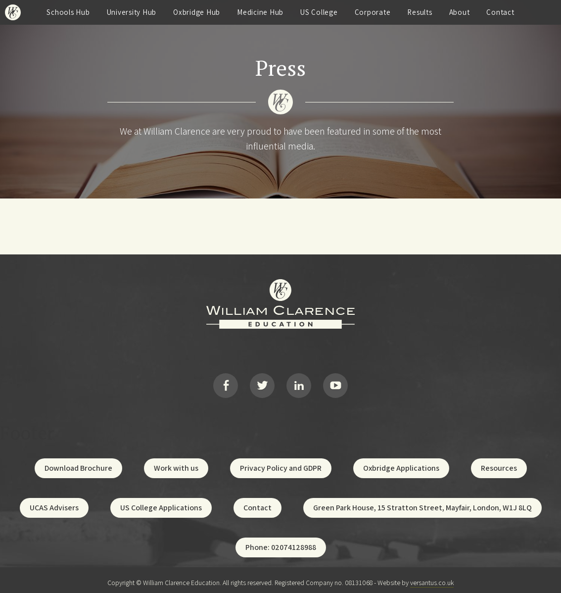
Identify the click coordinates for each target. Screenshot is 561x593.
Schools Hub (68, 12)
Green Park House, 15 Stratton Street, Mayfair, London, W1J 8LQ (422, 502)
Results (419, 12)
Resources (499, 462)
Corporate (373, 12)
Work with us (176, 462)
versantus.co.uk (432, 577)
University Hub (132, 12)
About (459, 12)
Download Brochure (78, 462)
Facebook (225, 382)
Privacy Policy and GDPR (281, 462)
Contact (500, 12)
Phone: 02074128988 (280, 542)
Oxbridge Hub (196, 12)
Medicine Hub (260, 12)
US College (319, 12)
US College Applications (161, 502)
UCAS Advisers (54, 502)
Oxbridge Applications (401, 462)
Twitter (262, 382)
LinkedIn (298, 382)
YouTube (335, 382)
